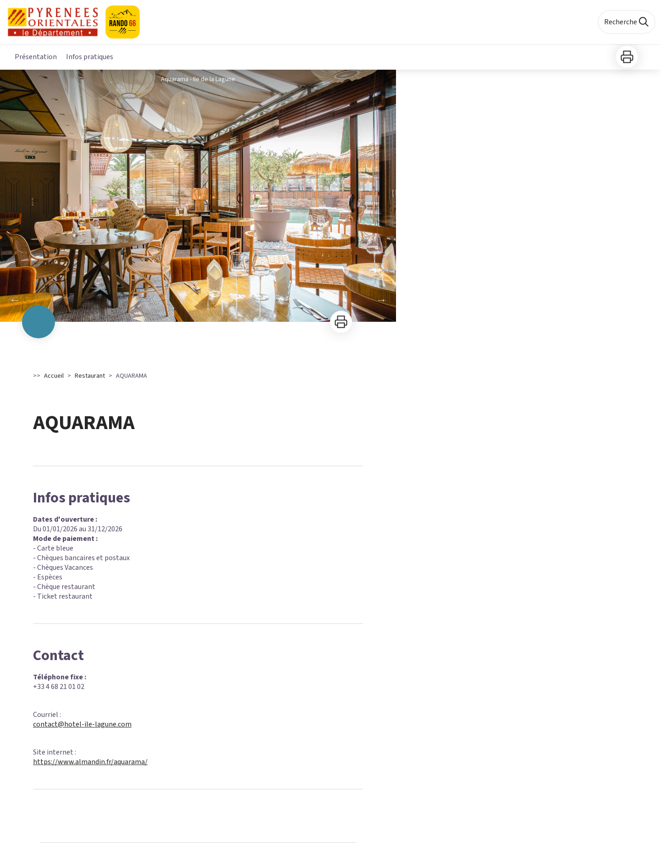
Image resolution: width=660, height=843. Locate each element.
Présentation (36, 57)
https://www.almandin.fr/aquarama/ (90, 762)
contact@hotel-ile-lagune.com (82, 724)
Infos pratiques (89, 57)
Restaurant (90, 375)
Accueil (54, 375)
